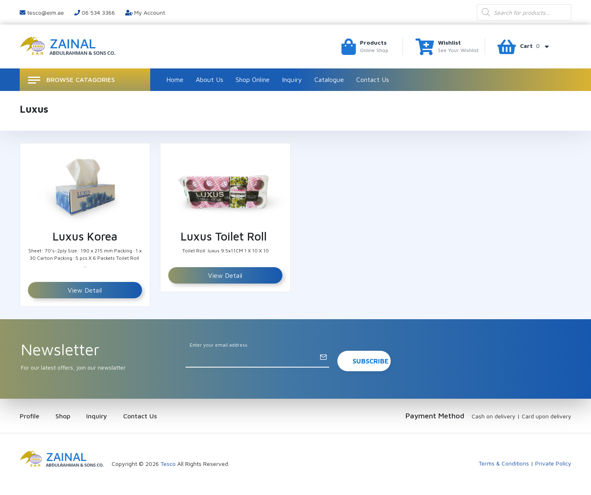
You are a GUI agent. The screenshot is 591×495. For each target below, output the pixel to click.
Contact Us (372, 79)
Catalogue (329, 79)
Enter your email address (218, 345)
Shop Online (253, 79)
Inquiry (292, 79)
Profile (29, 416)
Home (174, 79)
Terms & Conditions (504, 463)
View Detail (85, 290)
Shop (62, 416)
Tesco (168, 463)
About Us (209, 79)
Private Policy (553, 463)
